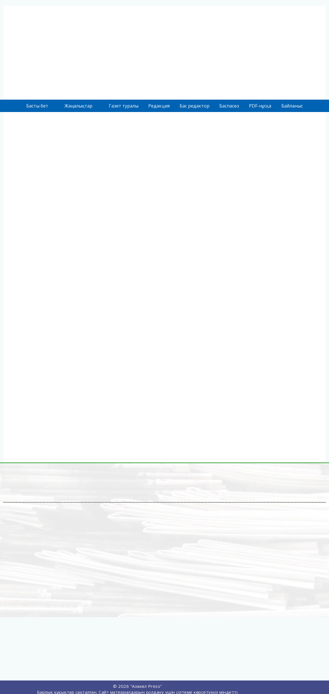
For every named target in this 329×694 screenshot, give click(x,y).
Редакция (159, 106)
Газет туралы (123, 106)
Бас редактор (194, 106)
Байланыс (292, 106)
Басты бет (37, 106)
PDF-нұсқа (260, 106)
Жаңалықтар (78, 106)
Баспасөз (229, 106)
